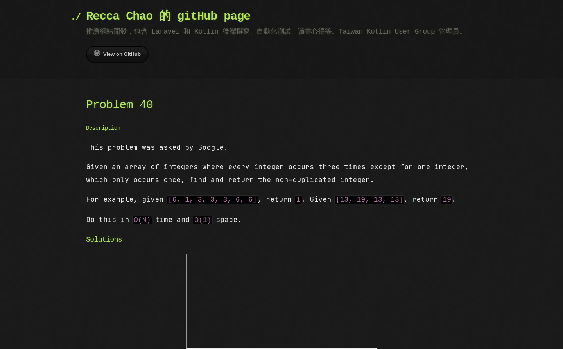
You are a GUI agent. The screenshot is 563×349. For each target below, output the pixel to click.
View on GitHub (117, 53)
